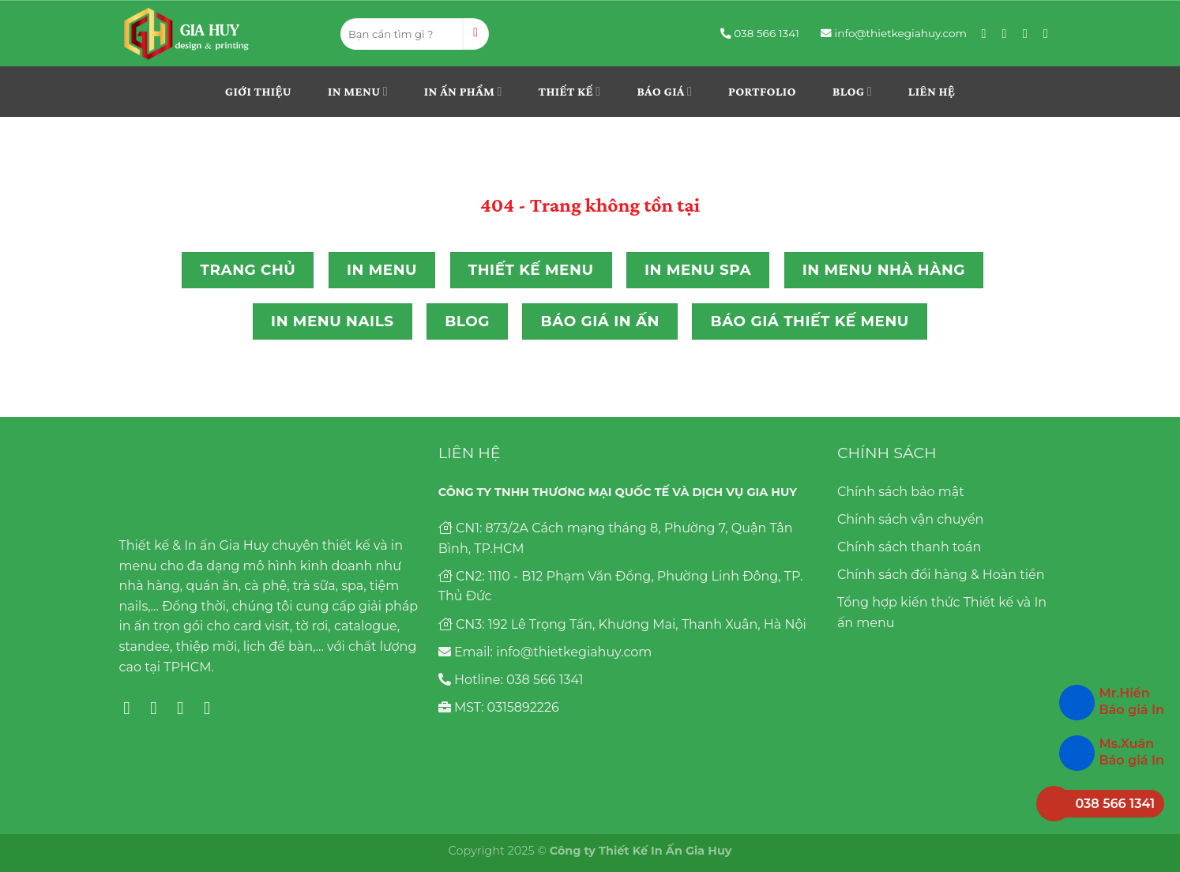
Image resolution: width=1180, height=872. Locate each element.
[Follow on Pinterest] (1029, 33)
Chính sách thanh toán (909, 546)
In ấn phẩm (463, 91)
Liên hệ (931, 91)
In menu (358, 91)
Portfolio (762, 91)
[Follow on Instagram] (1008, 33)
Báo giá (664, 91)
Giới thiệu (258, 91)
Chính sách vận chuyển (910, 519)
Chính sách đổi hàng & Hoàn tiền (941, 574)
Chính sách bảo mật (900, 491)
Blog (852, 91)
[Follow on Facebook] (988, 33)
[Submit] (476, 34)
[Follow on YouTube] (1049, 33)
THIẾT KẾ (570, 91)
